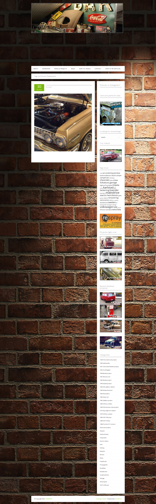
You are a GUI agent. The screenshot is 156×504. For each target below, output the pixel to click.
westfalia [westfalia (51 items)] (116, 209)
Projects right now (108, 232)
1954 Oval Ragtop (105, 370)
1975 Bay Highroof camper (108, 410)
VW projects (103, 482)
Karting (102, 448)
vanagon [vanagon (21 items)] (109, 205)
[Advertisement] (78, 51)
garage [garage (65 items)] (113, 182)
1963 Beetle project (105, 380)
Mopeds (102, 451)
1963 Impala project (106, 383)
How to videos (104, 441)
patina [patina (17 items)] (101, 198)
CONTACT (98, 69)
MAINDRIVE (49, 499)
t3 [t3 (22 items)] (116, 203)
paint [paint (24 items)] (119, 195)
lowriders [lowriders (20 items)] (102, 193)
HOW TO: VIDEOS (85, 69)
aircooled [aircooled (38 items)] (107, 173)
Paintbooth (103, 461)
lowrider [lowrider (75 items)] (114, 190)
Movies (102, 455)
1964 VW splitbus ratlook (107, 387)
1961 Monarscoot (105, 377)
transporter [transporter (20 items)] (103, 205)
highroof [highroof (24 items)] (102, 185)
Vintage (102, 478)
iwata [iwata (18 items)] (101, 188)
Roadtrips (103, 468)
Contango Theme (101, 499)
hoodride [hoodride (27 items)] (109, 185)
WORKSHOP (46, 69)
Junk (101, 444)
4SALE (73, 69)
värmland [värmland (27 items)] (109, 210)
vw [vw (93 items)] (115, 207)
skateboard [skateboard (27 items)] (104, 203)
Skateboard (103, 471)
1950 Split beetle (105, 363)
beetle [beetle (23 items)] (102, 175)
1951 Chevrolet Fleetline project (109, 366)
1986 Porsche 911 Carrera (107, 424)
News (101, 458)
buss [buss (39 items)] (114, 175)
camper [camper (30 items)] (119, 175)
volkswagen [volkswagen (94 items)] (107, 207)
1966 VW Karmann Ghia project (109, 407)
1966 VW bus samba (106, 404)
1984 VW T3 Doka (105, 421)
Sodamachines (104, 475)
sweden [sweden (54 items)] (112, 202)
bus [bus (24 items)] (110, 175)
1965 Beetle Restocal (106, 390)
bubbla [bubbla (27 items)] (106, 175)
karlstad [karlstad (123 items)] (108, 187)
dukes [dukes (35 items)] (115, 180)
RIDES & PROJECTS (60, 69)
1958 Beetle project (105, 373)
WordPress (118, 499)
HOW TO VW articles (112, 69)
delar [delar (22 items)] (111, 180)
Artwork (102, 431)
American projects (105, 427)
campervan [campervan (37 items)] (104, 177)
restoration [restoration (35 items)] (104, 200)
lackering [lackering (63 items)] (104, 190)
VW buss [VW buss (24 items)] (102, 210)
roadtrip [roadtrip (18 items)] (116, 200)
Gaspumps (103, 438)
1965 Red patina (105, 394)
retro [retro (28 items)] (111, 200)
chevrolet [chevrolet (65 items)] (104, 180)
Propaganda (103, 465)
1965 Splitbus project (106, 400)
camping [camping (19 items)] (111, 178)
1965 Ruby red (104, 397)
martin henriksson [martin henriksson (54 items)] (109, 195)
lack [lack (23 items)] (115, 188)
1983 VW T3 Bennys (106, 417)
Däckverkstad (104, 434)
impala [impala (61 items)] (115, 185)
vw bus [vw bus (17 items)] (119, 207)
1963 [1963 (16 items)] (101, 173)
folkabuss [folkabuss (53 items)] (104, 182)
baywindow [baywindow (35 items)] (115, 173)
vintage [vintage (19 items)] (114, 205)
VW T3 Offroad (104, 485)
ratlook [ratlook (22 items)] (105, 198)
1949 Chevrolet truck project (108, 360)
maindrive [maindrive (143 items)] (112, 193)
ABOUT (35, 69)
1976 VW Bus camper (106, 414)
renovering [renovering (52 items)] (113, 197)
